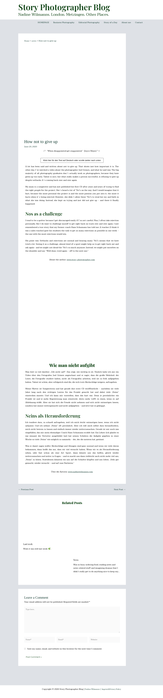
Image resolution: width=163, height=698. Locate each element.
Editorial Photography (89, 22)
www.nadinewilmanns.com (80, 471)
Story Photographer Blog (64, 6)
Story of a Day (111, 22)
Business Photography (64, 22)
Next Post (120, 490)
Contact (139, 22)
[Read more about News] (97, 533)
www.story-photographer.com (81, 259)
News (75, 559)
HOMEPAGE (44, 22)
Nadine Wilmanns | (91, 689)
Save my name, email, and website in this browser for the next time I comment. (64, 654)
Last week (27, 544)
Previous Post (26, 490)
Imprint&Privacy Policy (112, 689)
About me (126, 22)
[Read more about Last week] (47, 525)
